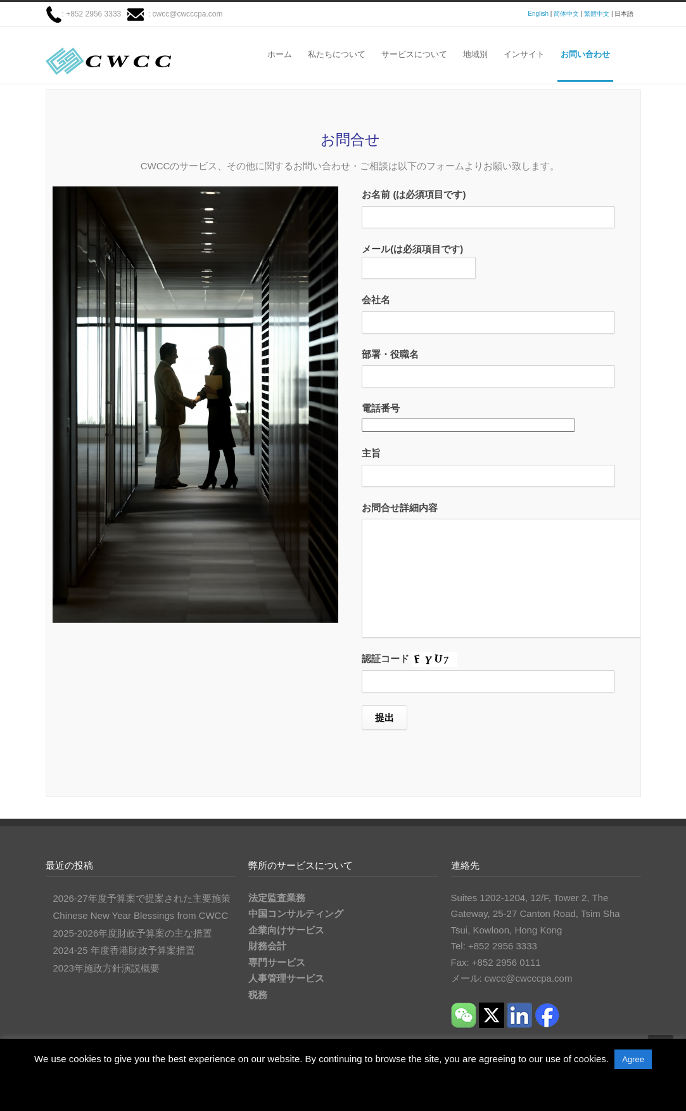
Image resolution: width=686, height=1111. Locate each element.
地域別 (475, 54)
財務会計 (267, 945)
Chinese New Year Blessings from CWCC (141, 915)
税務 (257, 994)
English (538, 13)
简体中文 (566, 13)
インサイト (524, 54)
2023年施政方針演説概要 (106, 968)
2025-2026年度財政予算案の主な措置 (133, 933)
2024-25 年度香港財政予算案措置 (124, 950)
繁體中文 (596, 13)
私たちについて (336, 54)
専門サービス (276, 962)
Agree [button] (633, 1059)
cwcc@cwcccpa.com (188, 14)
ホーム (279, 54)
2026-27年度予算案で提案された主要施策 (142, 898)
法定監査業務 (276, 897)
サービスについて (414, 54)
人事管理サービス (286, 978)
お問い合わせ (585, 54)
